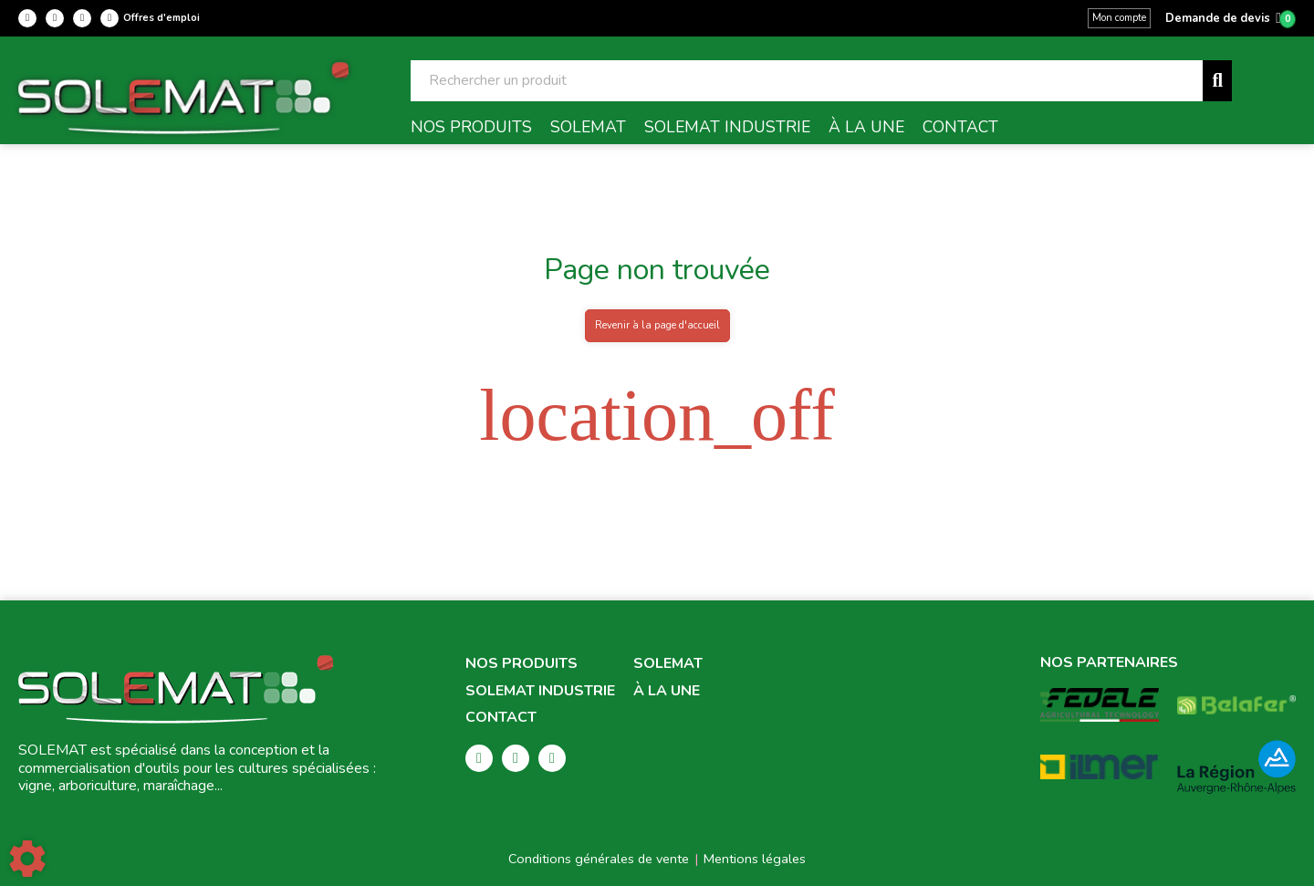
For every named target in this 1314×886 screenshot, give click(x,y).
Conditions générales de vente (598, 859)
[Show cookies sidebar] (27, 858)
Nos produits (521, 663)
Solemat (668, 663)
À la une (666, 691)
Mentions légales (755, 859)
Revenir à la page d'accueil (657, 325)
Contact (501, 717)
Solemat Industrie (540, 691)
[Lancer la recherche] (1217, 80)
